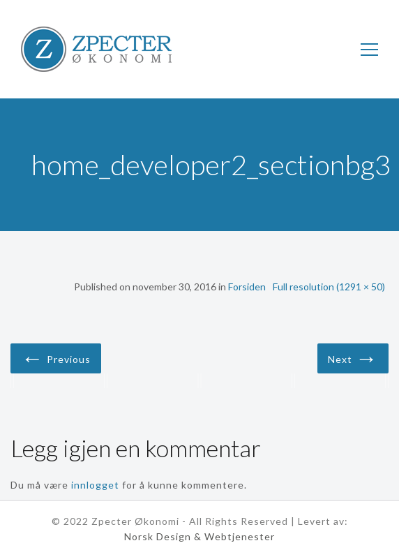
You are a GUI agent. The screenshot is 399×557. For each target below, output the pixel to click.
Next (353, 357)
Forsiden (247, 286)
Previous (56, 357)
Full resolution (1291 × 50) (329, 286)
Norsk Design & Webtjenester (199, 536)
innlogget (95, 485)
